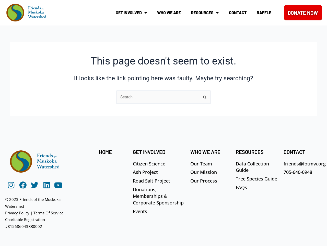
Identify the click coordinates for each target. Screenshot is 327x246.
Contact (238, 12)
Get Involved (131, 12)
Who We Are (169, 12)
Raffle (264, 12)
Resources (205, 12)
